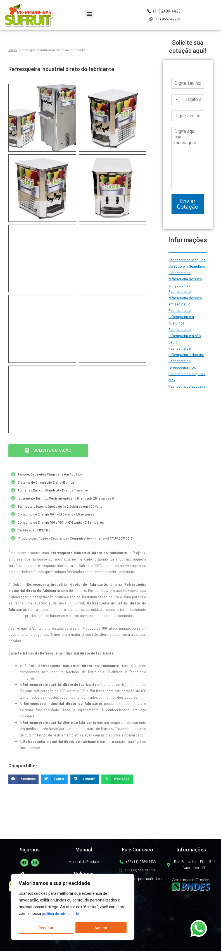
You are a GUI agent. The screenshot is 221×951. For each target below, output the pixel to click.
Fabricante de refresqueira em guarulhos (181, 317)
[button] (89, 13)
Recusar (46, 928)
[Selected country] (175, 100)
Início (12, 50)
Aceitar (101, 928)
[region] (72, 907)
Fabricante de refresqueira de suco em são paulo (185, 297)
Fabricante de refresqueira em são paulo (184, 336)
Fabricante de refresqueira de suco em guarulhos (185, 279)
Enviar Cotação (187, 204)
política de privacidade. (62, 914)
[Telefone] (187, 99)
